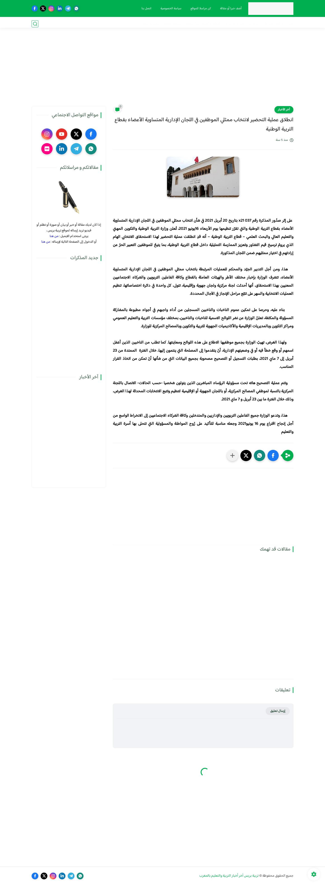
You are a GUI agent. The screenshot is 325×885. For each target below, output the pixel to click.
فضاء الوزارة (284, 24)
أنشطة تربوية (173, 24)
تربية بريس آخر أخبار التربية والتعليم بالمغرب (229, 876)
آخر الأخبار (284, 109)
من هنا (54, 236)
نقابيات (253, 24)
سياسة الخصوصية (169, 8)
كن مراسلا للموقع (199, 8)
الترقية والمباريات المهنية (203, 24)
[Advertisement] (162, 71)
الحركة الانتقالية (234, 24)
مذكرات (267, 24)
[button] (273, 455)
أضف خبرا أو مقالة (229, 8)
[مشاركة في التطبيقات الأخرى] (232, 455)
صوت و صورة (150, 24)
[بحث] (35, 23)
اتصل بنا (145, 8)
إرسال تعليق (277, 711)
